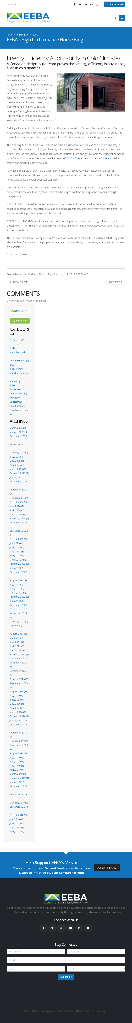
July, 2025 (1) (16, 456)
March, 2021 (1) (18, 650)
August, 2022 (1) (18, 580)
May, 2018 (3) (17, 827)
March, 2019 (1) (18, 773)
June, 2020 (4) (17, 699)
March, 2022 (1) (18, 592)
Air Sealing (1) (17, 340)
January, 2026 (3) (18, 432)
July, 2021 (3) (16, 637)
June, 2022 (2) (17, 588)
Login (105, 1011)
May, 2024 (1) (17, 506)
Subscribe (20, 320)
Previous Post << (18, 282)
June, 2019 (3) (17, 761)
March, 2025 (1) (18, 469)
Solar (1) (14, 385)
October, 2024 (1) (19, 497)
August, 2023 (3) (18, 539)
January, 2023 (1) (18, 567)
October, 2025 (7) (19, 452)
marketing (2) (16, 381)
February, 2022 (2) (19, 596)
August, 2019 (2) (18, 753)
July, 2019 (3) (16, 757)
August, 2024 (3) (18, 502)
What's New (22, 34)
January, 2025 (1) (18, 477)
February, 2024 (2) (19, 518)
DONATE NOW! (107, 868)
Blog (35, 34)
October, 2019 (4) (19, 740)
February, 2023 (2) (19, 563)
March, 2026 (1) (18, 427)
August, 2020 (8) (18, 691)
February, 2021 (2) (19, 654)
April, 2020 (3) (17, 707)
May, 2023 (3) (17, 551)
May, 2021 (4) (17, 642)
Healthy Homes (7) (19, 360)
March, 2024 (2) (18, 514)
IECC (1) (13, 364)
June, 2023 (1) (17, 547)
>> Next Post (116, 282)
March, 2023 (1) (18, 559)
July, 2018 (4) (16, 819)
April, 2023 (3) (17, 555)
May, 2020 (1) (17, 703)
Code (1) (14, 348)
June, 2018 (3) (17, 823)
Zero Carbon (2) (18, 405)
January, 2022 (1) (18, 600)
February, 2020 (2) (19, 716)
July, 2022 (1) (16, 584)
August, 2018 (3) (18, 815)
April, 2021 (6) (17, 646)
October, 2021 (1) (19, 621)
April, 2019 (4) (17, 769)
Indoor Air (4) (16, 368)
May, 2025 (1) (17, 460)
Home (9, 34)
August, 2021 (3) (18, 633)
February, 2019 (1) (19, 777)
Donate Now (114, 4)
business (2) (16, 344)
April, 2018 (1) (17, 831)
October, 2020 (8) (19, 679)
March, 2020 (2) (18, 712)
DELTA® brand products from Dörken (87, 158)
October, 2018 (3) (19, 802)
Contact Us (14, 4)
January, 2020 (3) (18, 720)
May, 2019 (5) (17, 765)
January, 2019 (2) (18, 782)
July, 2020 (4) (16, 695)
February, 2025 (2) (19, 473)
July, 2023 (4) (16, 543)
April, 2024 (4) (17, 510)
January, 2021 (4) (18, 658)
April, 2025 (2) (17, 464)
